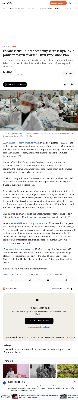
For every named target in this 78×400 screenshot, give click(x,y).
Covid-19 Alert (10, 46)
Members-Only (46, 9)
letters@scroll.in (39, 268)
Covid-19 (58, 274)
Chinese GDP (34, 274)
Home (4, 9)
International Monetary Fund (21, 249)
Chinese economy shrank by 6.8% (23, 142)
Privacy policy (29, 390)
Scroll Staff (7, 72)
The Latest (32, 9)
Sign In (47, 327)
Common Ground (17, 9)
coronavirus (47, 274)
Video (57, 9)
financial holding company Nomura (29, 223)
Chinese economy (18, 274)
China (6, 274)
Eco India (67, 9)
